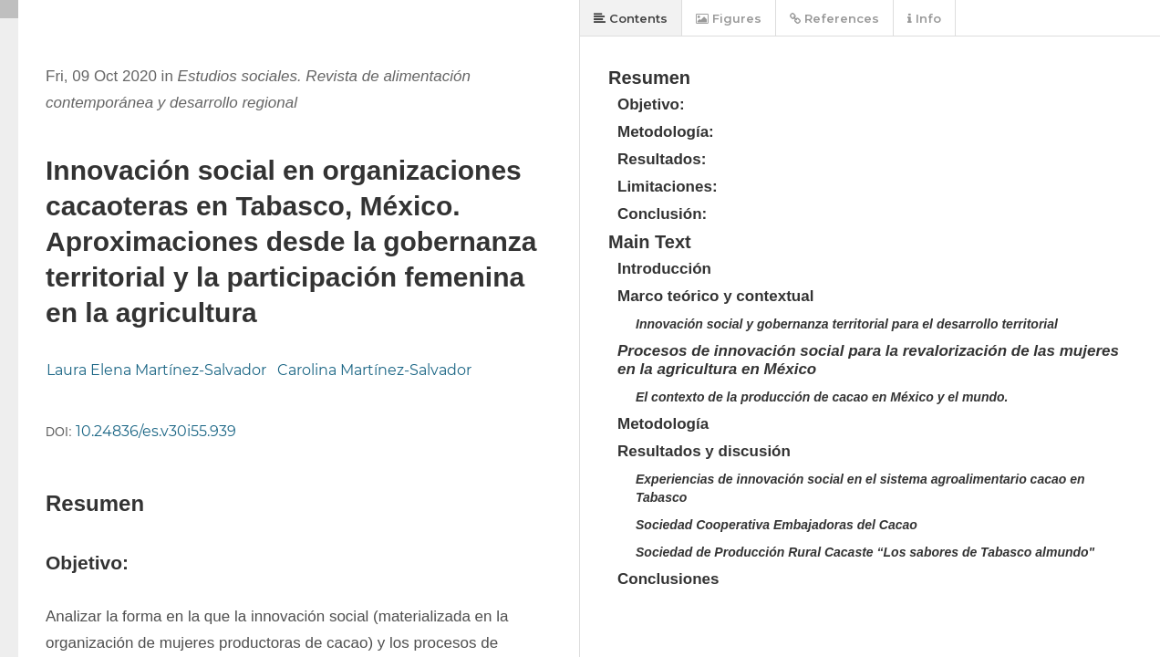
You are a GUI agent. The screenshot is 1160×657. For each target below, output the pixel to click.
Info (924, 18)
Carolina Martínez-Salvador (374, 370)
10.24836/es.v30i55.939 (156, 431)
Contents (631, 18)
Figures (728, 18)
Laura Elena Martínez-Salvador (156, 370)
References (834, 18)
